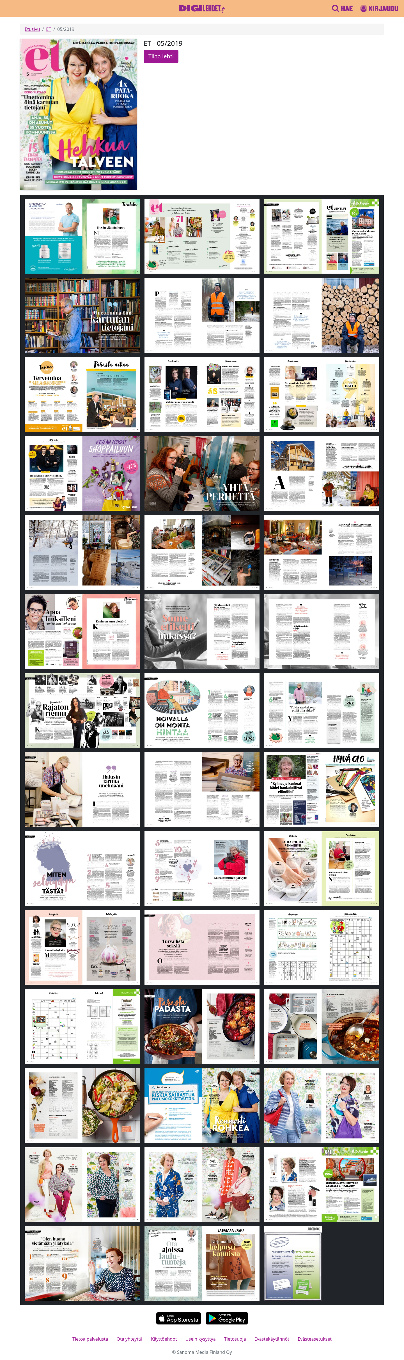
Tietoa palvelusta (90, 1339)
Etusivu (32, 29)
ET (48, 29)
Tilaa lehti (161, 56)
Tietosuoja (235, 1339)
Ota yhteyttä (129, 1339)
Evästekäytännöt (271, 1339)
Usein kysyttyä (200, 1339)
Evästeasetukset (315, 1339)
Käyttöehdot (164, 1339)
